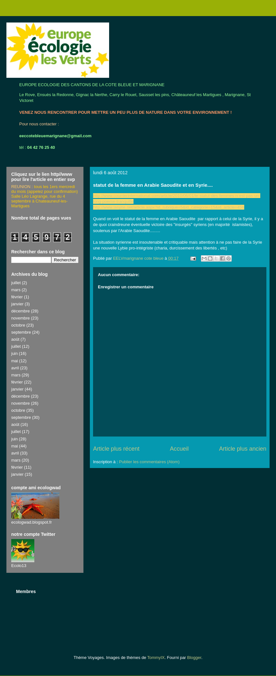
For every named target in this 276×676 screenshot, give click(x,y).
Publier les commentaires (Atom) (149, 461)
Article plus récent (116, 449)
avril (15, 367)
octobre (18, 325)
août (15, 339)
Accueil (179, 449)
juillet (16, 282)
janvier (17, 304)
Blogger (194, 657)
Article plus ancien (242, 449)
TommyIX (156, 657)
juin (14, 353)
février (17, 296)
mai (14, 360)
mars (16, 289)
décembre (20, 311)
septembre (21, 332)
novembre (20, 318)
